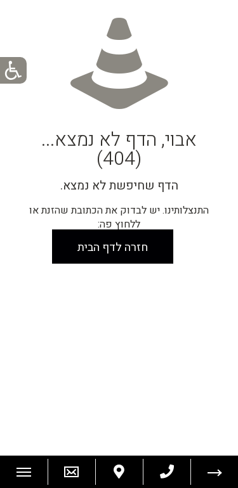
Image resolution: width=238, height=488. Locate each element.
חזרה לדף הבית (112, 247)
